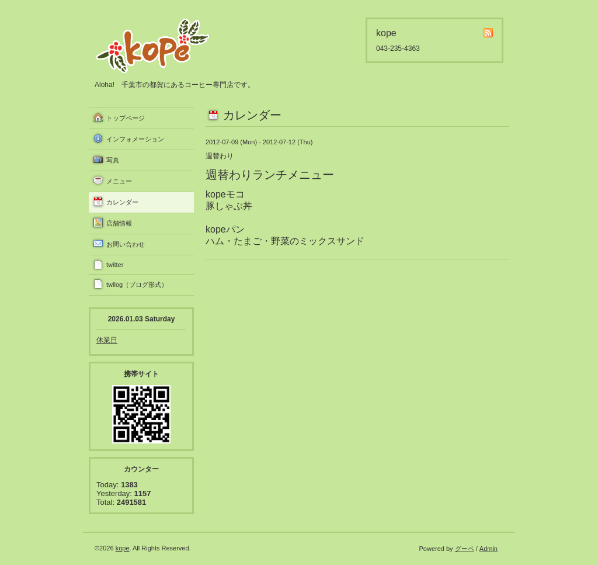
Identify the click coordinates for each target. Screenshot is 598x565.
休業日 (106, 340)
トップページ (125, 118)
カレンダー (122, 202)
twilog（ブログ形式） (137, 284)
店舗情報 (119, 223)
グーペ (464, 548)
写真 (112, 160)
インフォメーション (135, 139)
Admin (488, 548)
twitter (114, 264)
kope (123, 548)
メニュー (119, 181)
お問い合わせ (125, 244)
